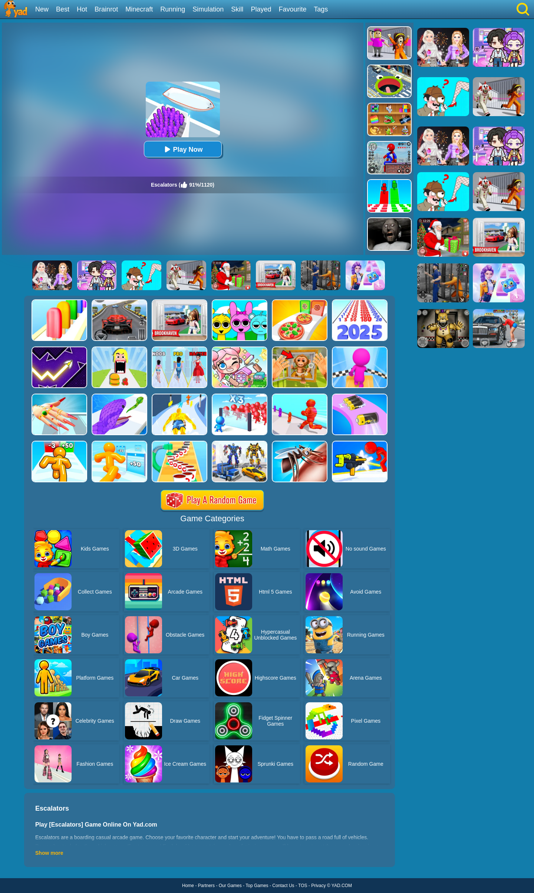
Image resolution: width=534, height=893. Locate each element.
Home (188, 885)
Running (172, 9)
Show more (49, 853)
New (42, 9)
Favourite (292, 9)
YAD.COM (342, 885)
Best (62, 9)
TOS (302, 885)
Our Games (230, 885)
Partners (206, 885)
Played (261, 9)
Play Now (182, 149)
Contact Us (283, 885)
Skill (237, 9)
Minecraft (139, 9)
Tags (321, 9)
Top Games (256, 885)
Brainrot (106, 9)
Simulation (208, 9)
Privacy (318, 885)
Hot (82, 9)
